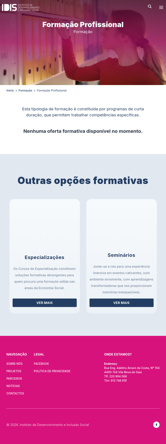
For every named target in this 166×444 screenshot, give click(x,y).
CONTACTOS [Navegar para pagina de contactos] (15, 393)
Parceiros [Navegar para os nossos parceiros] (14, 378)
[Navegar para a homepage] (73, 7)
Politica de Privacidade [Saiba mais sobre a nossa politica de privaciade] (52, 371)
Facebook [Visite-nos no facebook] (41, 363)
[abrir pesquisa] (152, 6)
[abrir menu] (161, 7)
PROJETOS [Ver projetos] (13, 371)
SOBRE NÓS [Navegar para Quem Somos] (14, 363)
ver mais (44, 303)
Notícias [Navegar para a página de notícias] (13, 386)
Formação (25, 90)
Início (10, 90)
